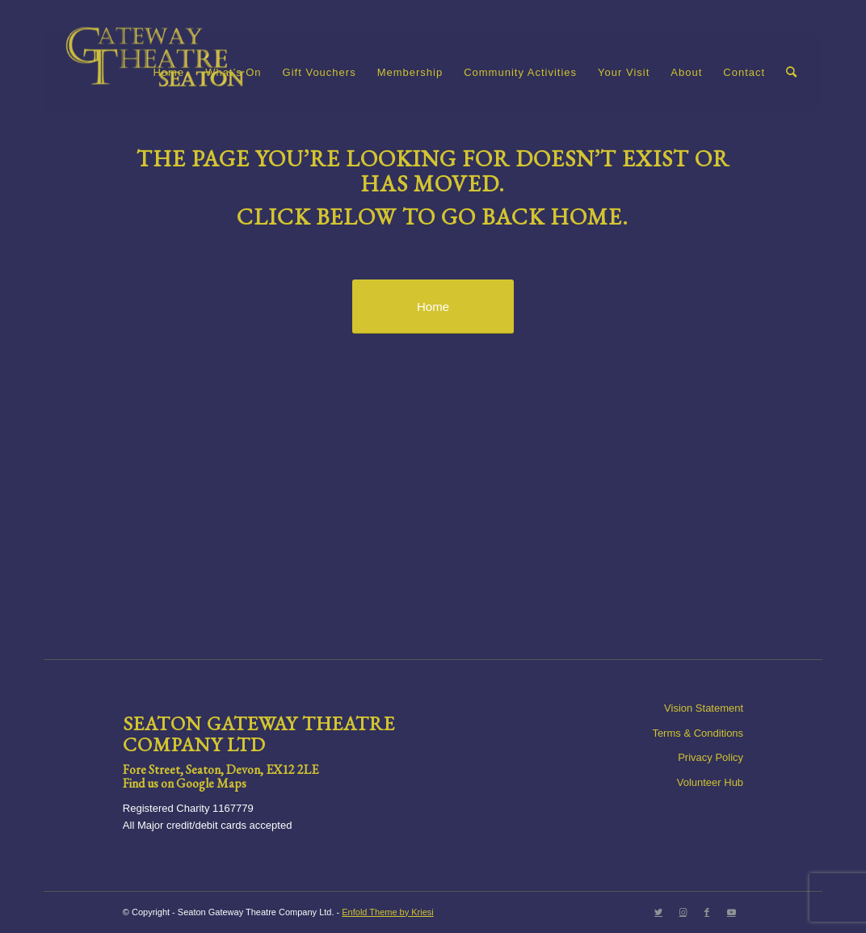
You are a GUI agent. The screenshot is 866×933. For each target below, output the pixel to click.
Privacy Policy (710, 757)
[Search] (791, 72)
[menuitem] (168, 72)
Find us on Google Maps (184, 783)
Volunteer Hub (710, 782)
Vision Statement (703, 708)
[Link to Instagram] (683, 912)
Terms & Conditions (697, 733)
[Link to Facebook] (707, 912)
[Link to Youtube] (731, 912)
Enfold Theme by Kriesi (388, 912)
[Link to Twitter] (658, 912)
